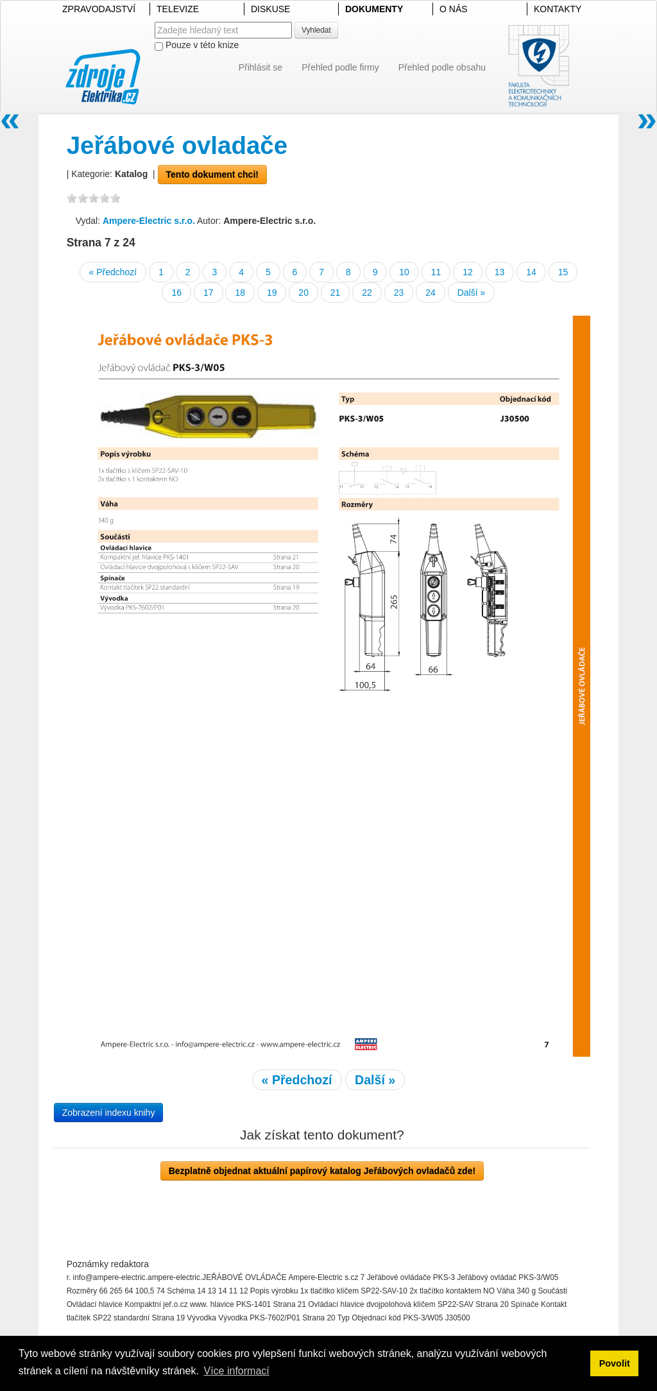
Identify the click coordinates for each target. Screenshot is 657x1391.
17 (208, 292)
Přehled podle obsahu (442, 67)
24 (430, 292)
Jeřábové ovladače (177, 145)
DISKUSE (270, 9)
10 (404, 272)
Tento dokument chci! (212, 174)
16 (176, 292)
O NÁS (453, 9)
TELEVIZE (178, 9)
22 (367, 292)
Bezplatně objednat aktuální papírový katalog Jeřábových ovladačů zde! (322, 1171)
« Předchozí (113, 272)
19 (272, 292)
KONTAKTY (557, 9)
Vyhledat (316, 30)
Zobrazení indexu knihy (108, 1112)
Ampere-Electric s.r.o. (149, 221)
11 (436, 272)
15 (563, 272)
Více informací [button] (236, 1370)
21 (335, 292)
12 (468, 272)
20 (303, 292)
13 (500, 272)
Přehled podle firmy (340, 67)
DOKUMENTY (374, 9)
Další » (471, 292)
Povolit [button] (614, 1363)
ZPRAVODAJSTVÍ (98, 9)
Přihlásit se (260, 67)
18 (240, 292)
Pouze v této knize (197, 45)
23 (399, 292)
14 (531, 272)
